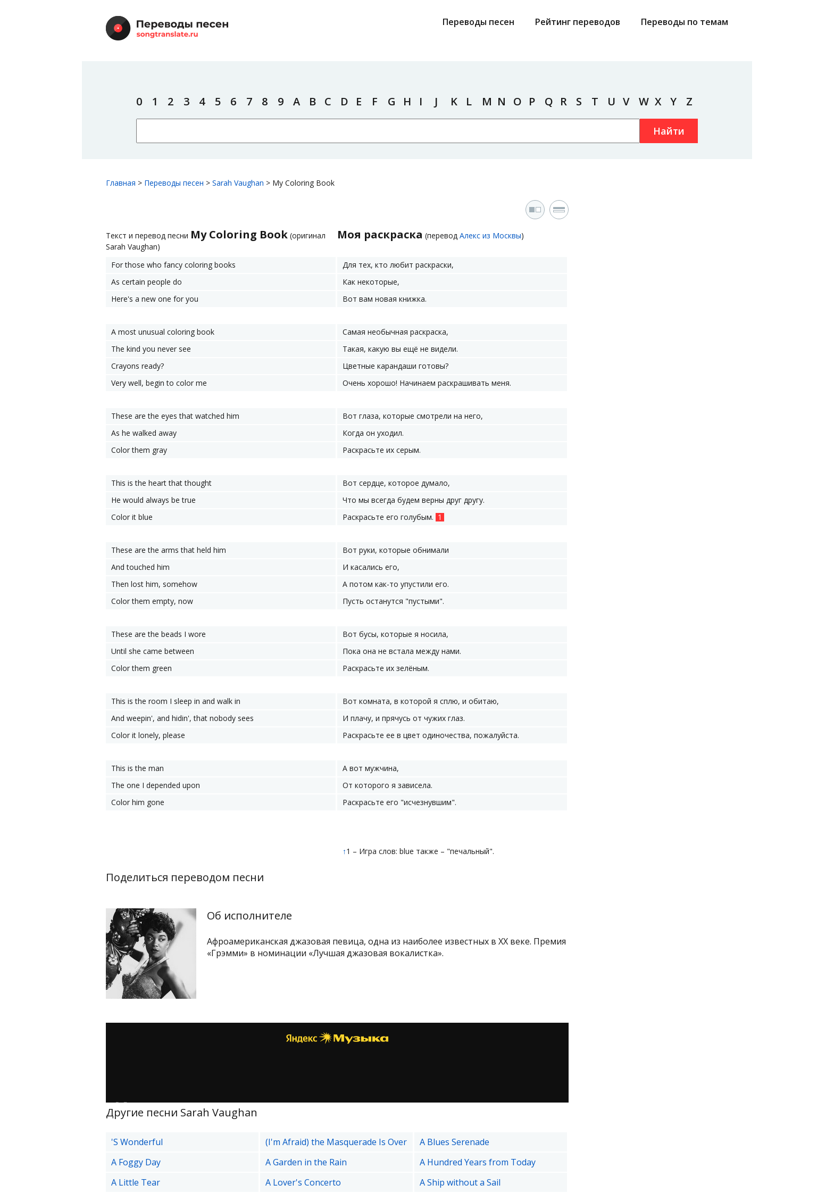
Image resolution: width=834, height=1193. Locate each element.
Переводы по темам (684, 22)
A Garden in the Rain (306, 1162)
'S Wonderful (137, 1142)
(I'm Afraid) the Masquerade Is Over (336, 1142)
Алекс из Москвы (490, 235)
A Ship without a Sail (460, 1182)
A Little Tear (135, 1182)
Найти (669, 131)
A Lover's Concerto (303, 1182)
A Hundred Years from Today (478, 1162)
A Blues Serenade (454, 1142)
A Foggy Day (136, 1162)
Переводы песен (478, 22)
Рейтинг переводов (577, 22)
